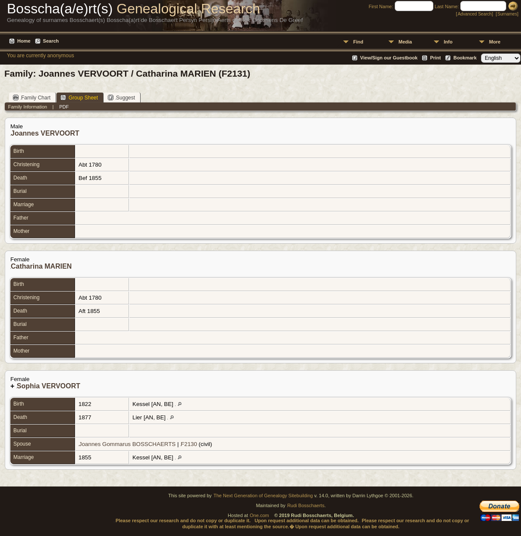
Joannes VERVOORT (45, 133)
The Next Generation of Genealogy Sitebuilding (263, 495)
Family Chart (31, 97)
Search (51, 40)
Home (24, 40)
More (494, 41)
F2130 (189, 444)
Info (448, 41)
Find (358, 41)
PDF (64, 106)
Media (405, 41)
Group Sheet (79, 97)
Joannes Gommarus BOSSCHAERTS (127, 444)
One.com (259, 515)
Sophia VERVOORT (48, 386)
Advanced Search (475, 14)
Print (435, 57)
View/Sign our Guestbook (388, 57)
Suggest (121, 97)
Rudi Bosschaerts (305, 505)
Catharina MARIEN (41, 266)
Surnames (507, 14)
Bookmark (465, 57)
